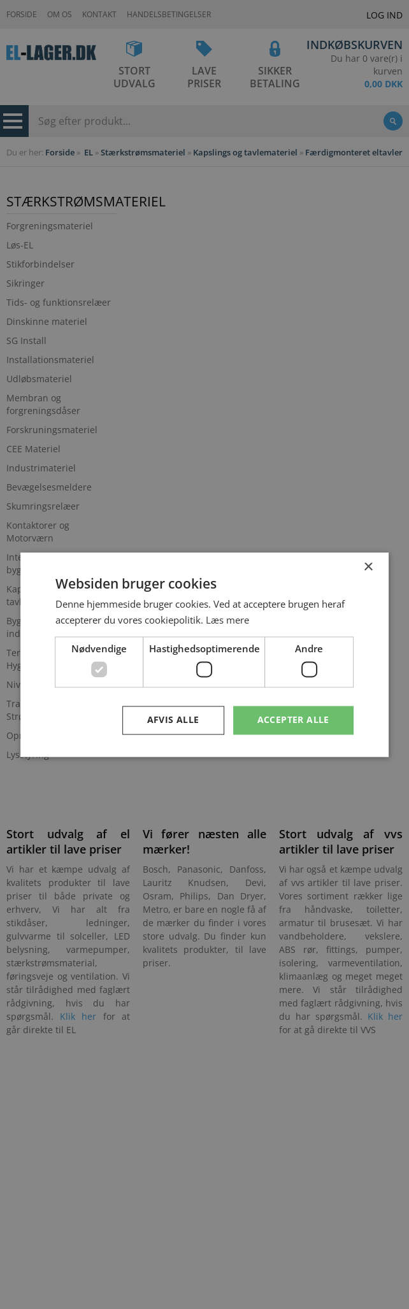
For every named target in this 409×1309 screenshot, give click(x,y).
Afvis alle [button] (173, 719)
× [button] (368, 567)
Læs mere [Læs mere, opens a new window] (227, 619)
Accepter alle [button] (293, 719)
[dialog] (204, 654)
